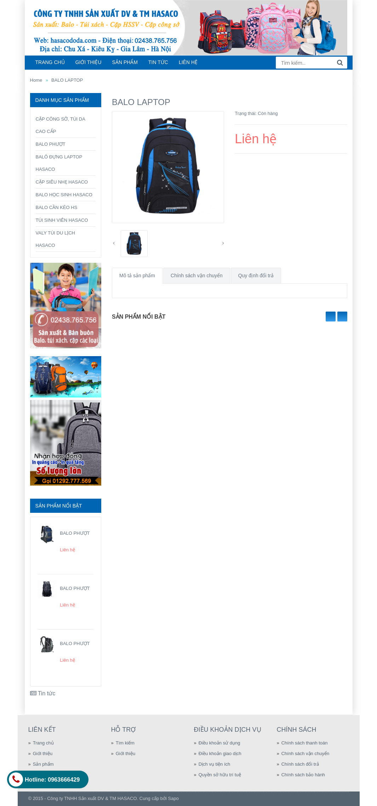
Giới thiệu (42, 753)
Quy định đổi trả (256, 275)
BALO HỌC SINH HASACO (64, 194)
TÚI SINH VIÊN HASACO (62, 220)
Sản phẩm (43, 764)
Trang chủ (43, 743)
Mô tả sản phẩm (137, 275)
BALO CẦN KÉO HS (57, 207)
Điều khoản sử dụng (219, 743)
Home (36, 80)
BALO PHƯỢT (50, 144)
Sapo (173, 798)
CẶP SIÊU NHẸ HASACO (62, 182)
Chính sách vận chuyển (197, 275)
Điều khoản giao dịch (220, 753)
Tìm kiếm (125, 743)
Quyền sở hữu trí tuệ (220, 774)
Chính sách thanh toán (304, 743)
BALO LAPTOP (67, 80)
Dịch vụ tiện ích (214, 764)
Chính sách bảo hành (303, 774)
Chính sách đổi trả (300, 764)
